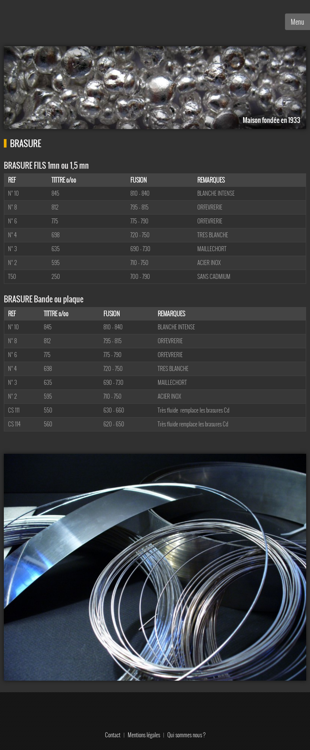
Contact (112, 734)
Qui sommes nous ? (186, 734)
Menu (297, 22)
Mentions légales (144, 734)
